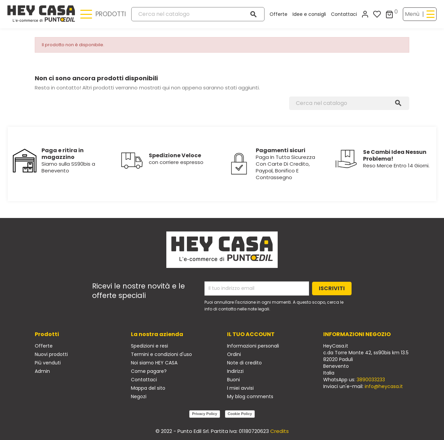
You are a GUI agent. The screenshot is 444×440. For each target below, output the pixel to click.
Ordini (234, 354)
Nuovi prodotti (51, 354)
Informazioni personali (253, 345)
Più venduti (48, 362)
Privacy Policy (204, 414)
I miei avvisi (240, 388)
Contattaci (344, 14)
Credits (279, 431)
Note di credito (244, 362)
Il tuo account (251, 334)
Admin (42, 371)
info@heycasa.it (384, 386)
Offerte (278, 14)
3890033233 (371, 379)
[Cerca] (198, 14)
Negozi (138, 396)
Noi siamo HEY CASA (154, 362)
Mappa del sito (148, 388)
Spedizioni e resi (149, 345)
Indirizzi (235, 371)
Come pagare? (149, 371)
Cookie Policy (240, 414)
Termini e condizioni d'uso (161, 354)
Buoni (233, 379)
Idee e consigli (309, 14)
